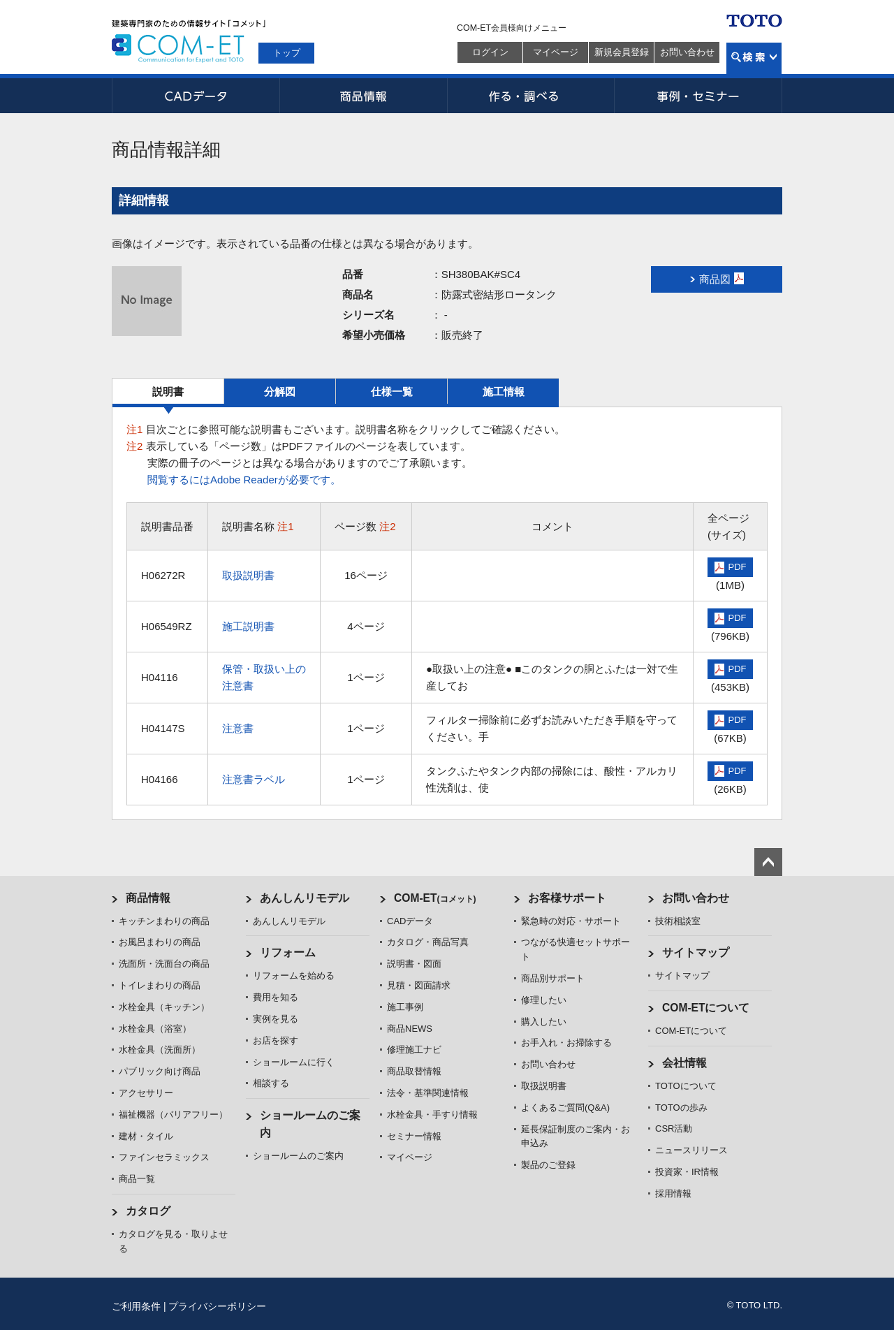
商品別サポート (553, 978)
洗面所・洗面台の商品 (164, 963)
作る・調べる (531, 95)
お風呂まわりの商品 (159, 942)
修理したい (543, 1000)
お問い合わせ (687, 52)
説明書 (168, 391)
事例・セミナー (698, 95)
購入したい (543, 1021)
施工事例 (405, 1007)
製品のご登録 (548, 1165)
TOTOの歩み (681, 1107)
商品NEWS (409, 1028)
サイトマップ (695, 952)
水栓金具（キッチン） (164, 1007)
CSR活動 (673, 1128)
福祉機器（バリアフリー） (173, 1114)
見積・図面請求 (418, 985)
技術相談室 (678, 921)
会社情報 (684, 1063)
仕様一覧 (392, 391)
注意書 (238, 728)
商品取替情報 (414, 1071)
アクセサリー (146, 1093)
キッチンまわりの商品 (164, 921)
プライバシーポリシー (217, 1306)
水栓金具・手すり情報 (432, 1114)
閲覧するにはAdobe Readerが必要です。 (244, 479)
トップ (286, 53)
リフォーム (288, 952)
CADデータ (195, 95)
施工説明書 (248, 626)
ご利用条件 (136, 1306)
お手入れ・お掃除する (566, 1042)
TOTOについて (686, 1086)
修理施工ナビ (414, 1049)
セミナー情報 (414, 1136)
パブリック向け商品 (159, 1071)
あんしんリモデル (304, 898)
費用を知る (275, 997)
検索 (754, 58)
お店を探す (275, 1040)
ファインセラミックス (164, 1157)
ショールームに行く (294, 1062)
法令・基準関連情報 (428, 1093)
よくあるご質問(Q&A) (565, 1107)
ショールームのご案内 (298, 1155)
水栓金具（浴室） (155, 1028)
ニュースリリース (691, 1150)
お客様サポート (567, 898)
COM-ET (435, 898)
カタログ (148, 1211)
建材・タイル (146, 1136)
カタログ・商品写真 (428, 942)
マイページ (555, 52)
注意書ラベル (253, 779)
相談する (271, 1083)
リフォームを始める (294, 975)
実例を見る (275, 1019)
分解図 (279, 391)
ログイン (490, 52)
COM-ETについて (706, 1008)
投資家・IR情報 (687, 1172)
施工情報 (504, 391)
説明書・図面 (414, 963)
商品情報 (363, 95)
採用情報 (673, 1193)
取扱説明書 (248, 575)
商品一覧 (137, 1179)
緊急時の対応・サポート (571, 921)
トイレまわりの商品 (159, 985)
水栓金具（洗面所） (159, 1049)
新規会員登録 (621, 52)
